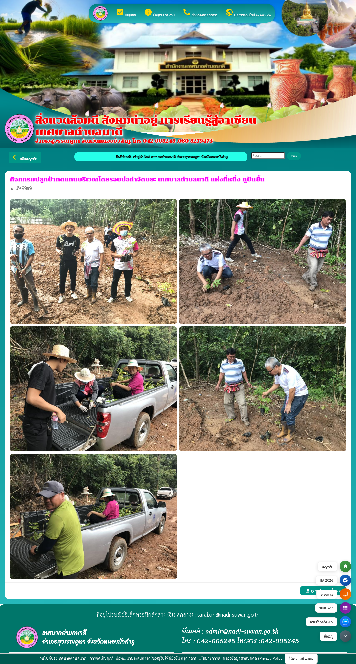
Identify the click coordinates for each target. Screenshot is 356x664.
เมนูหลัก (126, 13)
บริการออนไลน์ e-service (248, 13)
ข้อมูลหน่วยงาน (159, 13)
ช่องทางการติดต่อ (199, 13)
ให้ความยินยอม (301, 658)
